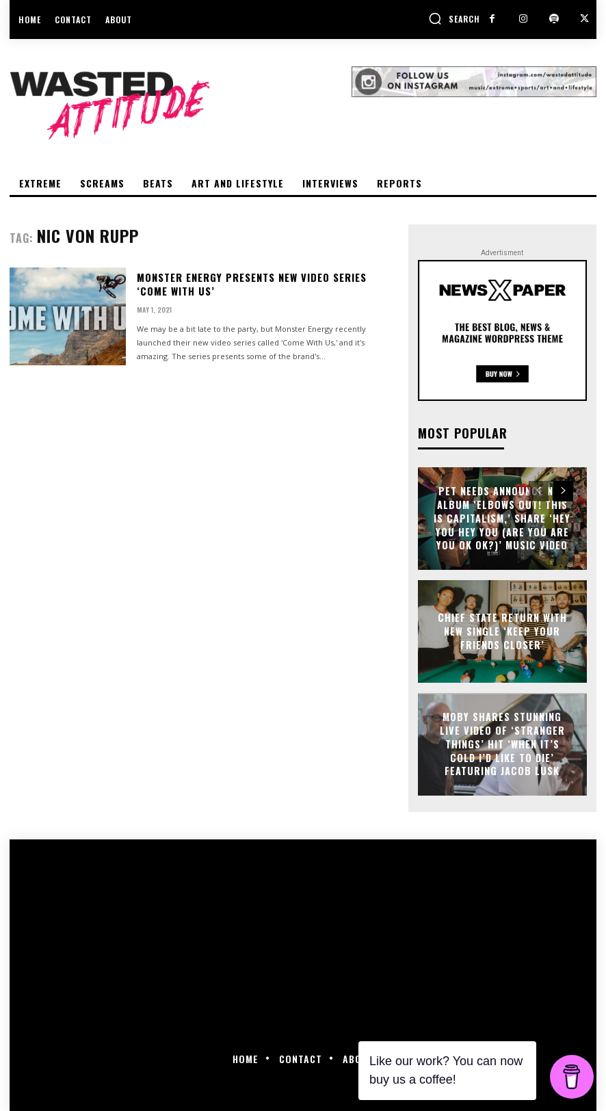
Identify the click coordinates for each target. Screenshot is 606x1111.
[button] (454, 18)
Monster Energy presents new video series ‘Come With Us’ (266, 284)
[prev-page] (539, 491)
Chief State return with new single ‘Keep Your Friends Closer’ (502, 630)
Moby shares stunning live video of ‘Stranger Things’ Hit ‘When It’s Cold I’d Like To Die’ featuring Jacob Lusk (502, 744)
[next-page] (563, 491)
